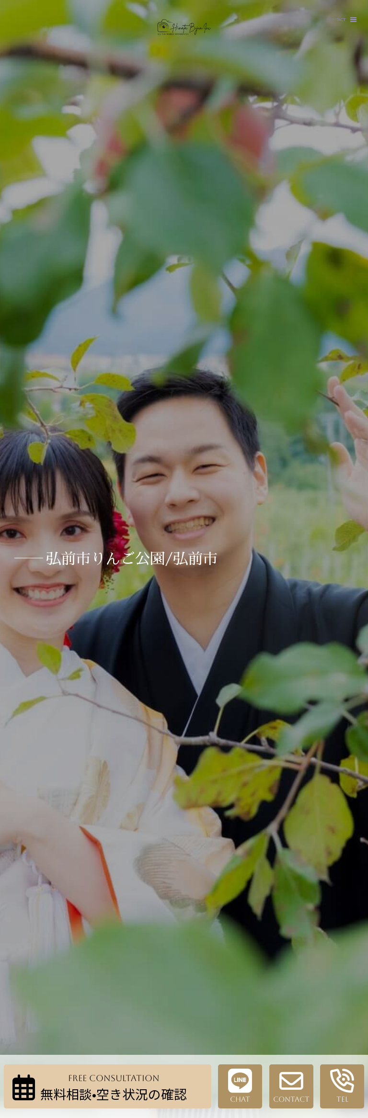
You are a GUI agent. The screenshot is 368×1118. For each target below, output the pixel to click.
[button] (353, 19)
